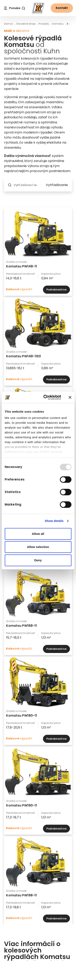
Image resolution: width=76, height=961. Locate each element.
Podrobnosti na (56, 289)
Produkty (44, 23)
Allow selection (38, 547)
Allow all (38, 533)
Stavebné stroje (25, 23)
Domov (8, 23)
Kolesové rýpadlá (19, 289)
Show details (54, 521)
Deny (38, 560)
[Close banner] (70, 397)
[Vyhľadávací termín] (26, 185)
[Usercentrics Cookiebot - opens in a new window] (45, 397)
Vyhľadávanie (57, 185)
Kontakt (62, 8)
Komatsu (58, 23)
